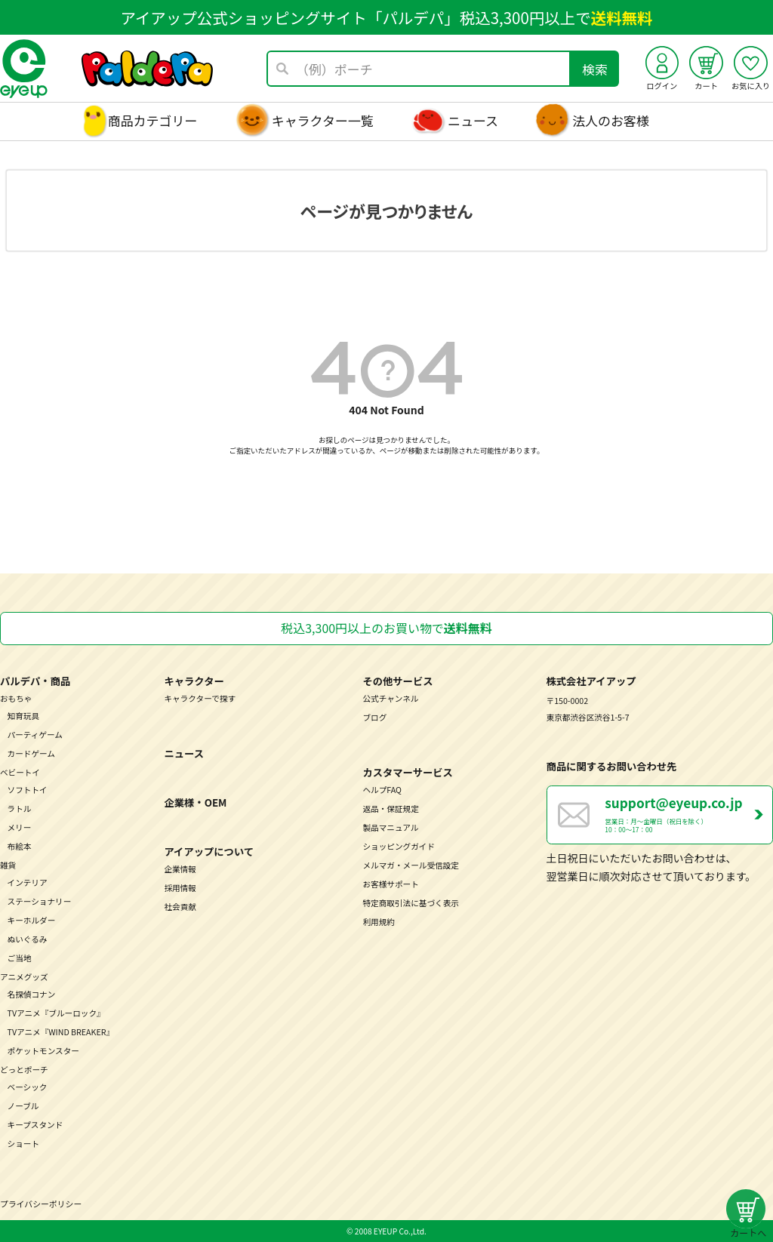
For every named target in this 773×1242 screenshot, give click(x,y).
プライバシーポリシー (41, 1203)
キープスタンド (35, 1124)
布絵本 (20, 846)
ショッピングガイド (398, 846)
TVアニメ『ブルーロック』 (56, 1013)
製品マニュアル (390, 827)
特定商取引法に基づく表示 (410, 902)
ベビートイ (20, 772)
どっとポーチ (24, 1069)
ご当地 (20, 958)
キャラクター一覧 (323, 120)
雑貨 (8, 865)
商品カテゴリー (153, 120)
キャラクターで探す (200, 698)
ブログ (374, 717)
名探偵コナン (32, 994)
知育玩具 (24, 715)
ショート (24, 1143)
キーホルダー (32, 920)
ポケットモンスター (43, 1050)
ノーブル (23, 1105)
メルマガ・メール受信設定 (410, 865)
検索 (595, 69)
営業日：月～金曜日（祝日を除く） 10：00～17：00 (688, 813)
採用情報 (180, 887)
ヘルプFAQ (381, 789)
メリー (20, 827)
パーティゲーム (35, 734)
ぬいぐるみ (28, 939)
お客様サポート (390, 884)
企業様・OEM (195, 802)
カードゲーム (31, 753)
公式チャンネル (390, 698)
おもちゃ (16, 698)
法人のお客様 (610, 120)
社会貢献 (180, 906)
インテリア (28, 882)
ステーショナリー (40, 901)
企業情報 (180, 869)
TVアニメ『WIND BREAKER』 (61, 1032)
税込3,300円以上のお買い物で (386, 628)
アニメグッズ (24, 976)
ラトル (20, 808)
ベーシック (28, 1087)
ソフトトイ (28, 789)
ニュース (473, 120)
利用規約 (378, 921)
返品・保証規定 (390, 808)
